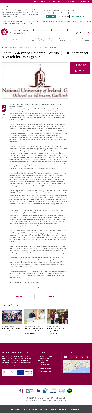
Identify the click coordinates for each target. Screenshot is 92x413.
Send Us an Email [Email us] (46, 371)
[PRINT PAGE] (80, 71)
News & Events (29, 47)
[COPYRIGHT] (45, 409)
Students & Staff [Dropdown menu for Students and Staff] (84, 1)
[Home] (2, 47)
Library (53, 1)
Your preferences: (61, 13)
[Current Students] (57, 30)
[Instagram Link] (65, 357)
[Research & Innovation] (53, 40)
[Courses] (6, 40)
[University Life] (16, 40)
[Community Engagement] (85, 40)
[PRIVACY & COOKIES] (31, 409)
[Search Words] (83, 32)
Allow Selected (78, 16)
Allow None (65, 16)
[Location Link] (76, 372)
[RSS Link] (87, 357)
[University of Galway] (14, 31)
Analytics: (75, 13)
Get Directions (45, 368)
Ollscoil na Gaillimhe (40, 1)
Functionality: (46, 13)
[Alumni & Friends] (75, 40)
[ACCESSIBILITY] (75, 409)
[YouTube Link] (76, 357)
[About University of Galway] (29, 40)
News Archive (39, 47)
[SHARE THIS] (80, 65)
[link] (21, 390)
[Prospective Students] (40, 30)
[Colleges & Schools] (42, 40)
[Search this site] (89, 32)
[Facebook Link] (71, 357)
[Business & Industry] (63, 40)
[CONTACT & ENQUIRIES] (60, 409)
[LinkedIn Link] (82, 357)
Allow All (52, 16)
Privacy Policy (27, 23)
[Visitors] (70, 30)
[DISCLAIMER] (16, 409)
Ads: (84, 13)
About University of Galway (14, 47)
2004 (46, 47)
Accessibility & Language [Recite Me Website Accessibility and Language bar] (66, 1)
